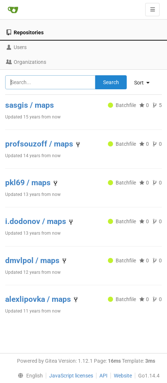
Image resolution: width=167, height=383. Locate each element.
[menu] (28, 375)
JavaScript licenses (71, 376)
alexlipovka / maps (39, 299)
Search (111, 82)
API (103, 376)
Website (123, 376)
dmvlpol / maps (33, 260)
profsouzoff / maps (40, 143)
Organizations (26, 62)
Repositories (25, 32)
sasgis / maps (29, 105)
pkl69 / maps (28, 182)
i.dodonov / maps (36, 221)
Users (16, 47)
